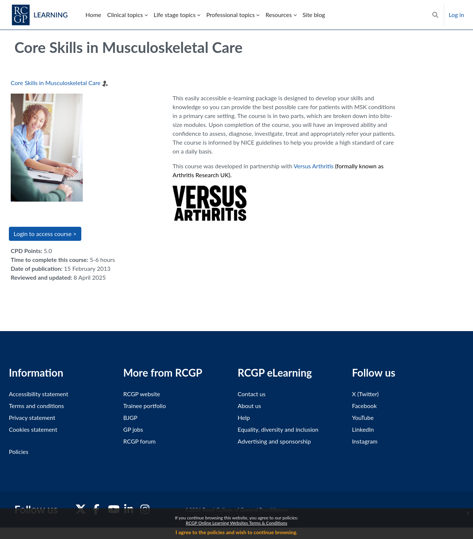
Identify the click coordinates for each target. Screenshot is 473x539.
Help (244, 417)
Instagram (365, 441)
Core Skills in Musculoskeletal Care (56, 82)
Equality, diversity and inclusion (278, 429)
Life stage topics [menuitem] (174, 14)
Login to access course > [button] (45, 233)
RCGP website (141, 393)
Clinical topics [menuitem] (125, 14)
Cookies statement (33, 429)
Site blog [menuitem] (314, 14)
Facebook (364, 405)
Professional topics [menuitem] (230, 14)
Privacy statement (32, 417)
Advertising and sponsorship (274, 441)
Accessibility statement (38, 393)
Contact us (251, 393)
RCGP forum (139, 441)
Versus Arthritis (314, 165)
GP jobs (133, 429)
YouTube (363, 417)
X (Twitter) (365, 393)
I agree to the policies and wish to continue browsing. (236, 532)
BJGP (130, 417)
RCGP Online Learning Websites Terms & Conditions (236, 523)
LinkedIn (363, 429)
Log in (456, 14)
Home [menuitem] (93, 14)
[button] (435, 15)
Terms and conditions (36, 405)
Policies (18, 451)
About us (249, 405)
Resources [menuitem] (278, 14)
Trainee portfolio (144, 405)
